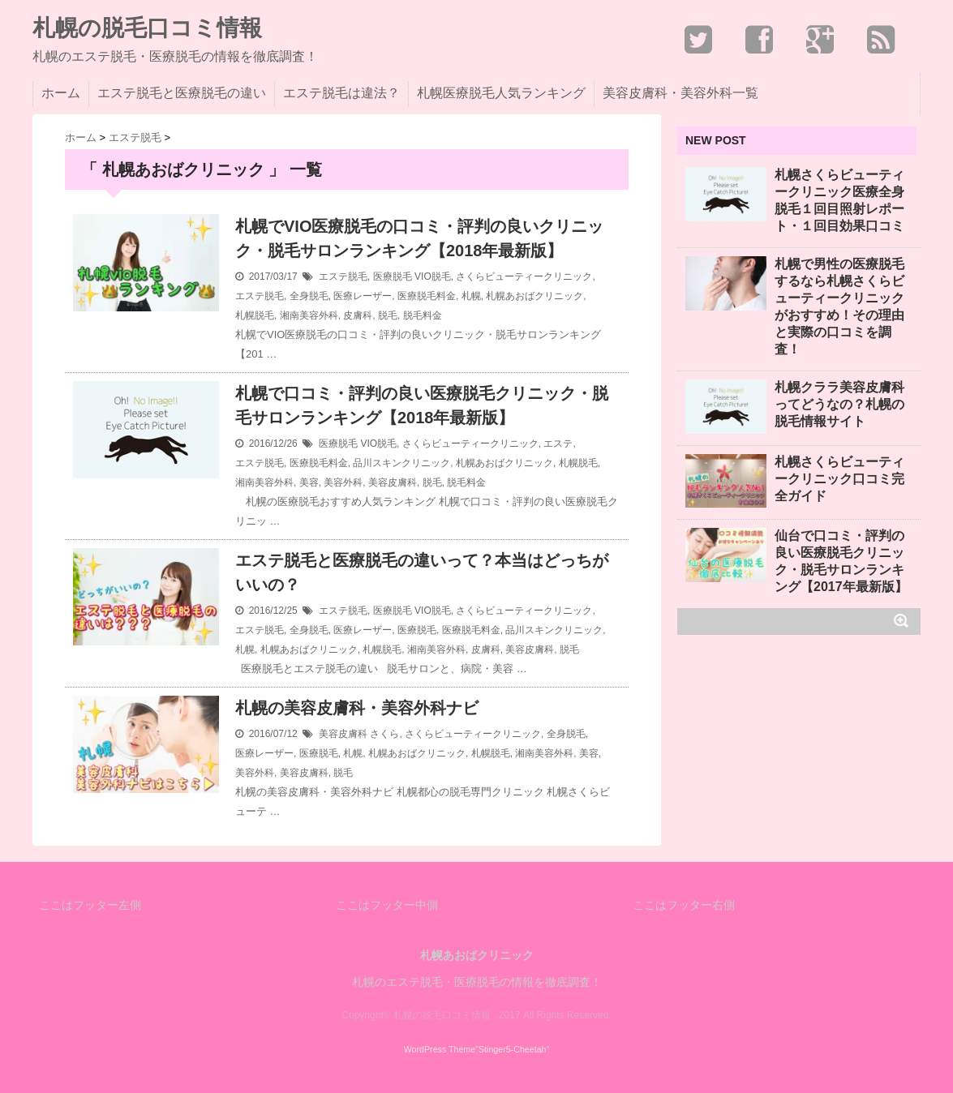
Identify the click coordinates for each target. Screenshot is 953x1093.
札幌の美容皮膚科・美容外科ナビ (357, 708)
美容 (309, 482)
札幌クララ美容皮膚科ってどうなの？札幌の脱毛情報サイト (839, 404)
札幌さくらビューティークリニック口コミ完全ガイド (839, 479)
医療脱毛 (392, 276)
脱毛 (387, 315)
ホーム (60, 93)
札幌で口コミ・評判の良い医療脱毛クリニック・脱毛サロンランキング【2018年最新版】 (421, 405)
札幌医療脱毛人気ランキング (501, 93)
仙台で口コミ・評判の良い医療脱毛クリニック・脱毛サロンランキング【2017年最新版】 (841, 561)
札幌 (471, 296)
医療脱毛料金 (426, 296)
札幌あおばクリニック (534, 296)
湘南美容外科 (309, 315)
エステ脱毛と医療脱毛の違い (181, 93)
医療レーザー (362, 296)
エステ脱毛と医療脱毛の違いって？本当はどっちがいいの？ (421, 572)
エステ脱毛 (343, 276)
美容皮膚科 (392, 482)
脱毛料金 (422, 315)
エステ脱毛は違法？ (341, 93)
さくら (384, 733)
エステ (558, 443)
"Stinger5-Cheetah (510, 1049)
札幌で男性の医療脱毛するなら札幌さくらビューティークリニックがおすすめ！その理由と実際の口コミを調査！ (839, 306)
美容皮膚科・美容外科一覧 (680, 93)
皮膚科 (357, 315)
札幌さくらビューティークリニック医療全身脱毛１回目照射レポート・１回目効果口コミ (839, 200)
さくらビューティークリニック (524, 276)
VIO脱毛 (432, 276)
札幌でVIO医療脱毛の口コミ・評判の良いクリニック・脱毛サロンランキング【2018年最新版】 (419, 238)
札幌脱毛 (254, 315)
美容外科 (343, 482)
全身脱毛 (309, 296)
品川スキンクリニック (401, 463)
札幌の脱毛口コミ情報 (147, 28)
